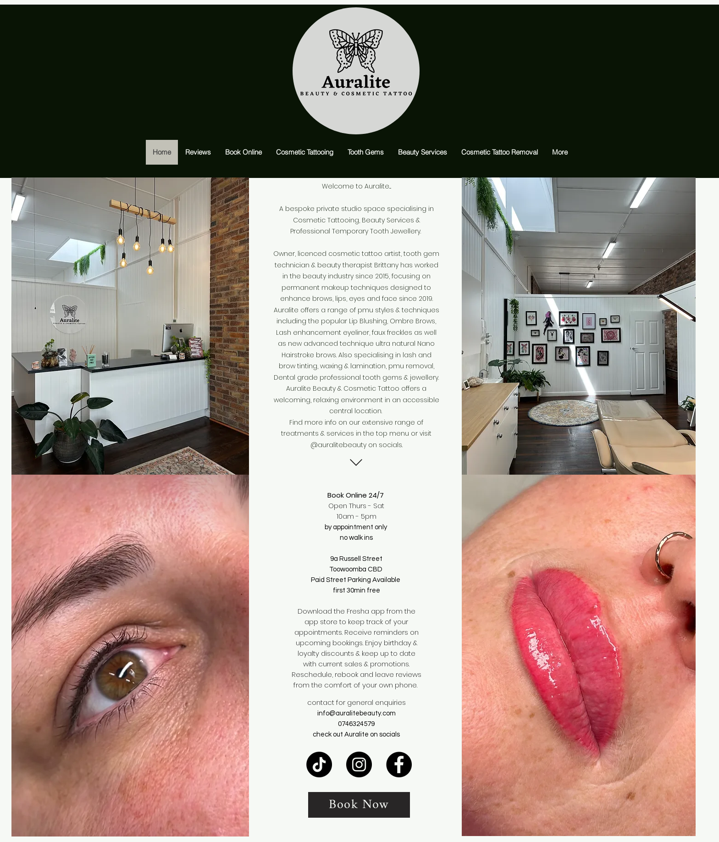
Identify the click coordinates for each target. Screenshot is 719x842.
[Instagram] (359, 764)
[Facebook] (399, 764)
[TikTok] (319, 764)
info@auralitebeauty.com (356, 713)
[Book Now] (359, 805)
